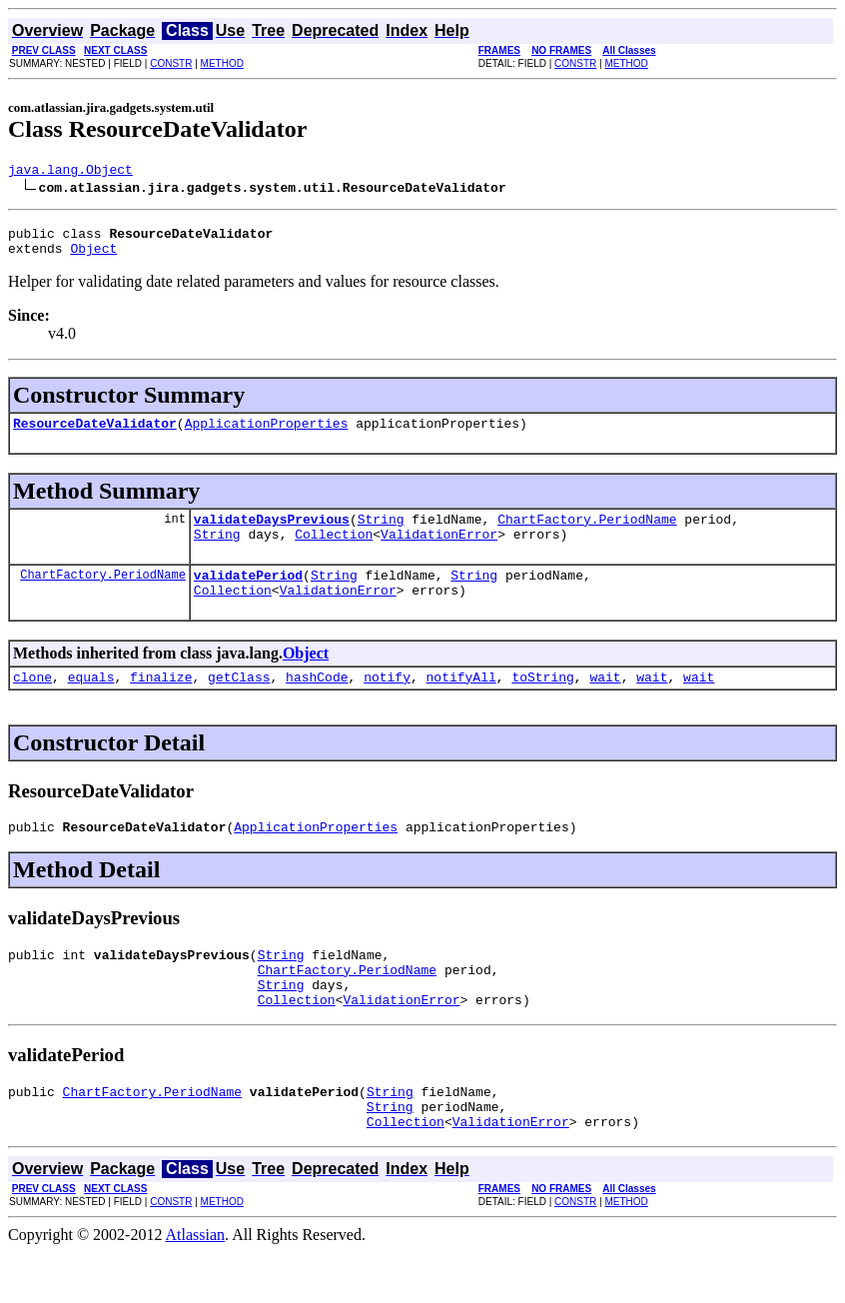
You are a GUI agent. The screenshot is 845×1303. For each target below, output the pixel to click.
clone (32, 703)
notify (387, 703)
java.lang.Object (70, 172)
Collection (334, 552)
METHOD (222, 63)
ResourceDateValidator (95, 435)
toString (542, 703)
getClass (239, 703)
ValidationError (439, 552)
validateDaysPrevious (272, 534)
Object (93, 257)
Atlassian (196, 1285)
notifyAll (461, 703)
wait (604, 703)
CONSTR (171, 63)
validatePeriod (248, 596)
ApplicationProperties (267, 435)
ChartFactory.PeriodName (586, 534)
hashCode (317, 703)
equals (91, 703)
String (381, 534)
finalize (161, 703)
